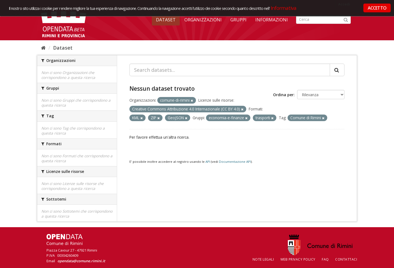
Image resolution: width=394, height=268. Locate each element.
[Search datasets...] (229, 70)
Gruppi (238, 20)
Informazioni (271, 20)
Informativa (284, 7)
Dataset (166, 20)
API (207, 161)
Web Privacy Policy (297, 259)
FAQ (325, 259)
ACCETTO (377, 8)
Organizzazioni (203, 20)
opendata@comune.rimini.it (81, 260)
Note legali (263, 259)
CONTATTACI (346, 259)
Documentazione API (235, 161)
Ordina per (283, 94)
